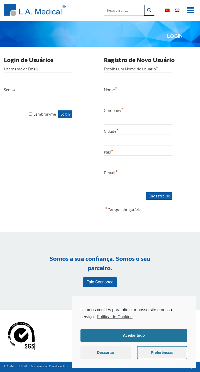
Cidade (111, 131)
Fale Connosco (100, 282)
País (108, 152)
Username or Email (21, 69)
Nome (110, 89)
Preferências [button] (162, 352)
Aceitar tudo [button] (134, 335)
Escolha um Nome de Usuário (131, 69)
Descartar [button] (105, 352)
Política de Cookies (115, 317)
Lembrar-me (45, 114)
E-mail (111, 173)
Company (113, 110)
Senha (9, 89)
